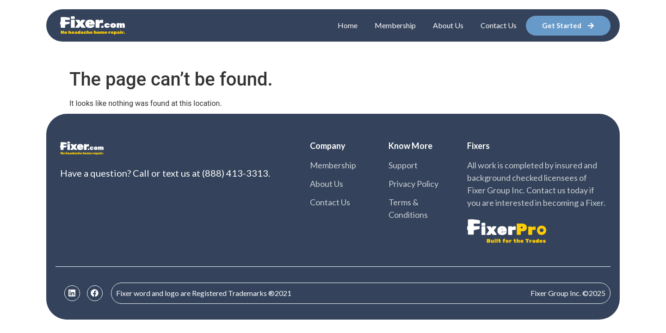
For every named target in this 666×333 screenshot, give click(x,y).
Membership (395, 25)
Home (348, 25)
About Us (448, 25)
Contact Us (499, 25)
